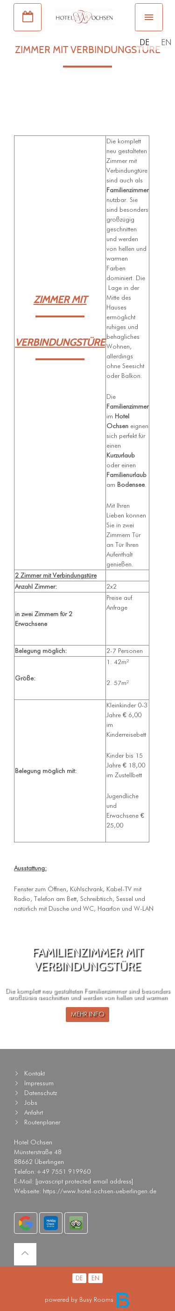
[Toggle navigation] (149, 17)
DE (144, 42)
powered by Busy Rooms (87, 1299)
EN (166, 42)
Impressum (39, 1083)
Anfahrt (33, 1112)
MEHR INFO (88, 1014)
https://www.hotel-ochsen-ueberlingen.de (99, 1191)
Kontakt (34, 1073)
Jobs (30, 1102)
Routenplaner (42, 1122)
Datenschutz (40, 1092)
